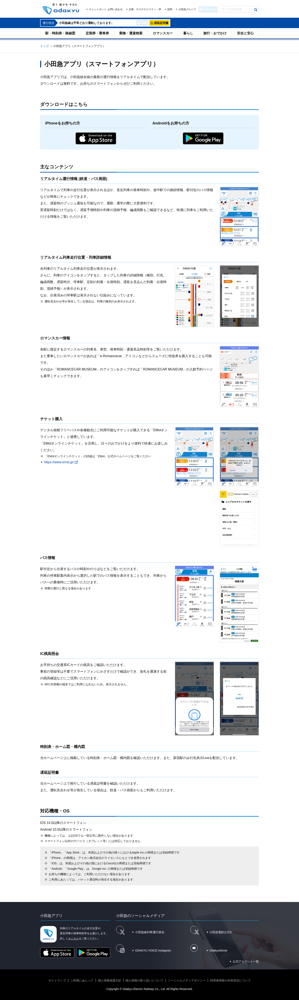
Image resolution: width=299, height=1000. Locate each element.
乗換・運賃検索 (130, 33)
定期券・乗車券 (97, 33)
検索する (255, 9)
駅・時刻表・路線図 (60, 33)
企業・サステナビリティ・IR (145, 9)
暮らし (188, 33)
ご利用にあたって (82, 980)
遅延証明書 (161, 23)
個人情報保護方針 (109, 980)
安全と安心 (245, 33)
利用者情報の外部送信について (230, 980)
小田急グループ (187, 9)
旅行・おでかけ (215, 33)
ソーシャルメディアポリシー (187, 980)
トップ (44, 46)
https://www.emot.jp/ (59, 462)
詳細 (144, 23)
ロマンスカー (163, 33)
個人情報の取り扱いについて (144, 980)
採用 (169, 9)
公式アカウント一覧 (246, 961)
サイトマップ (57, 980)
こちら (75, 938)
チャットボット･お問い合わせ (106, 9)
